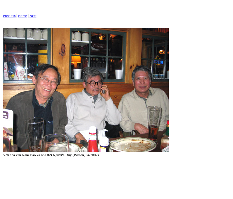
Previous (9, 16)
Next (33, 16)
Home (22, 16)
